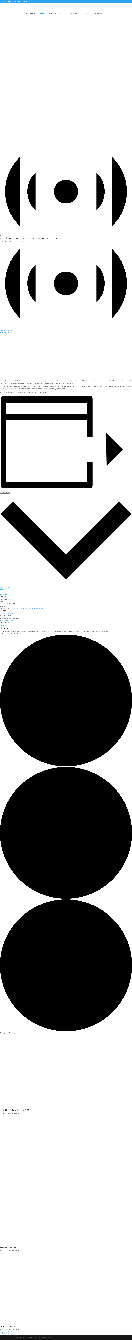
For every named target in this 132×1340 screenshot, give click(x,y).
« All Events (3, 150)
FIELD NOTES (53, 13)
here (47, 392)
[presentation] (36, 1108)
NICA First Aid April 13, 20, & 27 (14, 1110)
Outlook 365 (3, 592)
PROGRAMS (73, 13)
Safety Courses (40, 608)
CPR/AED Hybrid (7, 1326)
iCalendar (3, 590)
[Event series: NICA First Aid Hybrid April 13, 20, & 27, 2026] (21, 1113)
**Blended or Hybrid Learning (20, 608)
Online (2, 626)
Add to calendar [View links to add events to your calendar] (5, 492)
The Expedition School (6, 614)
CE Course (32, 608)
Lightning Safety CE (6, 330)
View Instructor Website (7, 620)
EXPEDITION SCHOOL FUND (97, 13)
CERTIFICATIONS (30, 13)
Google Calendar (5, 587)
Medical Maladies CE (6, 332)
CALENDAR (43, 13)
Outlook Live (4, 594)
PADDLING (62, 13)
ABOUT (83, 13)
